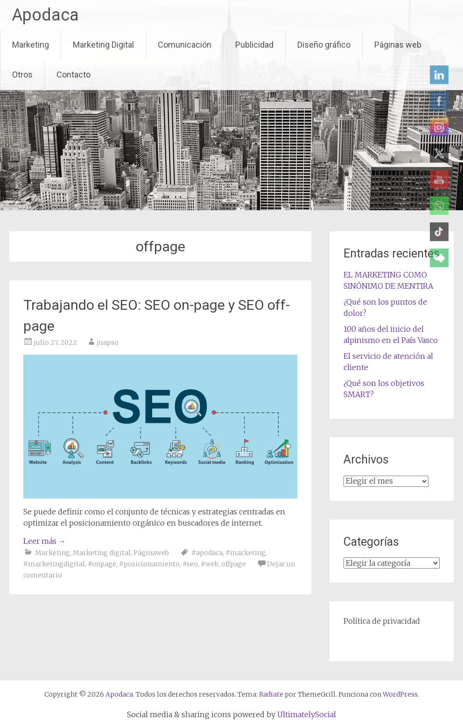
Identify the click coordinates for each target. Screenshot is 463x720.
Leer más (44, 541)
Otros (22, 74)
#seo (190, 564)
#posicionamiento (149, 564)
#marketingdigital (54, 564)
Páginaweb (151, 553)
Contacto (73, 74)
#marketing (245, 553)
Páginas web (397, 45)
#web (209, 564)
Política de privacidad (382, 621)
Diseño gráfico (324, 45)
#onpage (102, 564)
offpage (233, 564)
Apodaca (45, 15)
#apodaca (207, 553)
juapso (108, 342)
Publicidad (254, 45)
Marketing (30, 45)
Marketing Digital (103, 45)
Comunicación (184, 45)
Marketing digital (102, 553)
